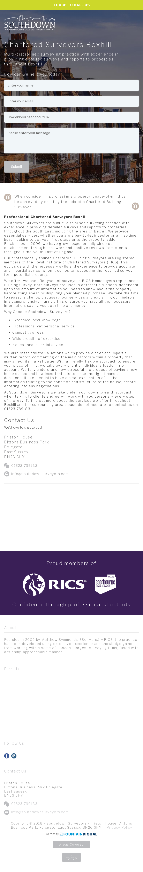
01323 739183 (24, 466)
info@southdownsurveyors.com (40, 474)
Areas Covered (71, 844)
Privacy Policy (119, 827)
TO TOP (71, 858)
